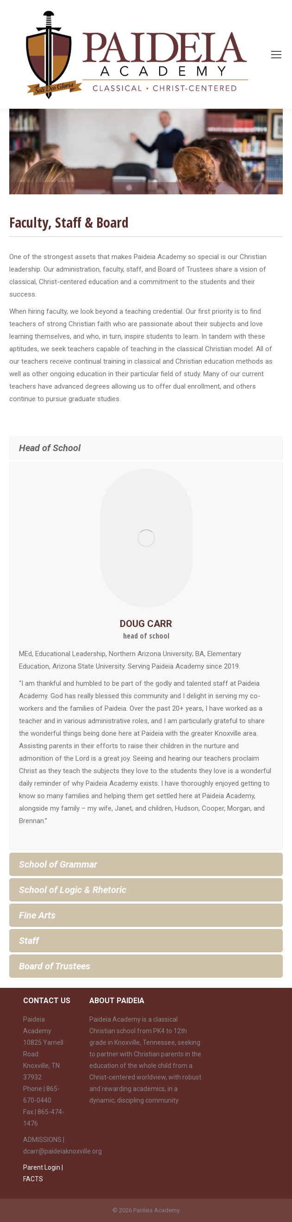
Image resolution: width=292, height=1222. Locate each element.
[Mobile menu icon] (276, 54)
